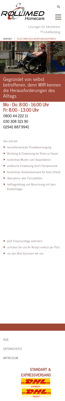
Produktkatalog (50, 31)
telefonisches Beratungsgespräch (36, 39)
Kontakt (7, 39)
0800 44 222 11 (15, 116)
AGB (5, 339)
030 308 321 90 (15, 121)
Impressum (10, 357)
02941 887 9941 (16, 127)
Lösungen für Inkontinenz (44, 26)
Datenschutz (12, 348)
